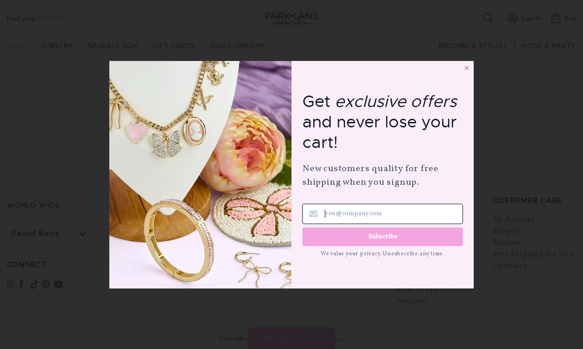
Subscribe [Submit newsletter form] (382, 236)
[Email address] (382, 214)
